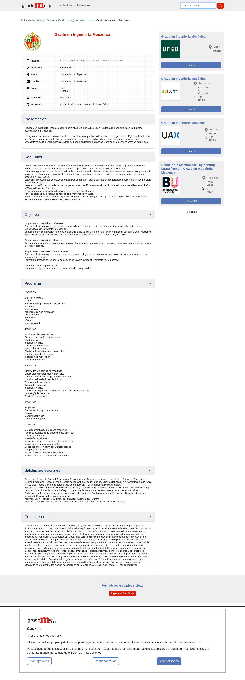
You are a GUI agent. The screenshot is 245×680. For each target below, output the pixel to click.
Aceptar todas (169, 661)
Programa (33, 283)
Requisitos (33, 157)
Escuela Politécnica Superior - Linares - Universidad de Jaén (91, 60)
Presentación (35, 119)
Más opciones (39, 661)
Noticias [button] (68, 5)
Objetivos (32, 214)
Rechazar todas (105, 661)
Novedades (83, 5)
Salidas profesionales (42, 470)
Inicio (58, 5)
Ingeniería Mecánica (122, 593)
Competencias (36, 517)
